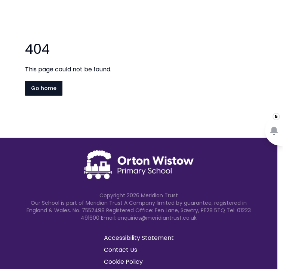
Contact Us (120, 249)
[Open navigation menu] (272, 17)
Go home (43, 88)
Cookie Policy (123, 261)
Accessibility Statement (139, 238)
